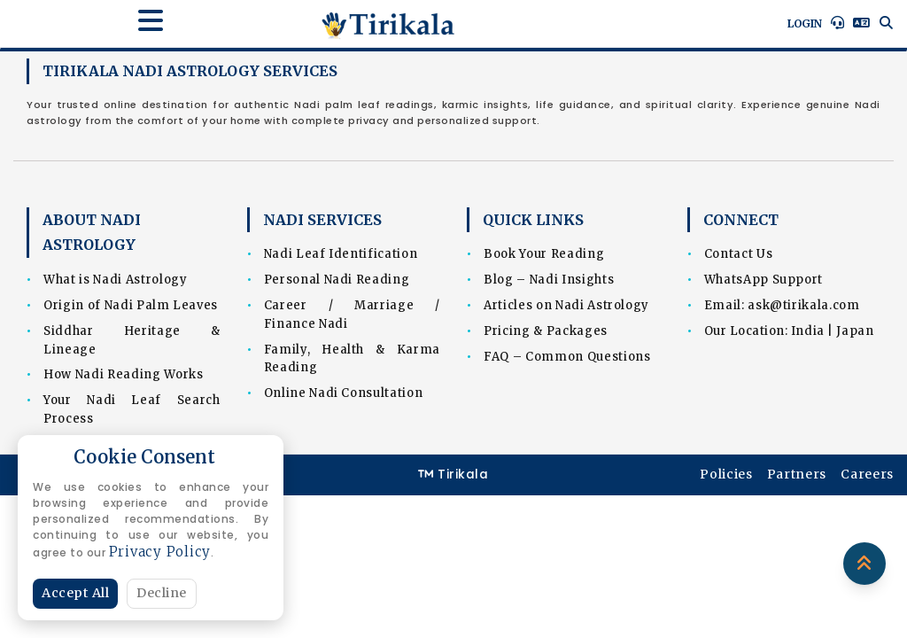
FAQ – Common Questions (567, 356)
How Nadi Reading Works (123, 374)
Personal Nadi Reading (337, 279)
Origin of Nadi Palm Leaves (130, 305)
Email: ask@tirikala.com (782, 305)
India (808, 330)
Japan (854, 330)
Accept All (75, 593)
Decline (161, 593)
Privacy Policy (160, 551)
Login (804, 23)
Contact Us (738, 253)
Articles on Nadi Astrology (566, 305)
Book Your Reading (544, 253)
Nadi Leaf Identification (341, 253)
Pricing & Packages (546, 330)
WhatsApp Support (763, 279)
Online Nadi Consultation (343, 393)
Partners (797, 474)
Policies (726, 474)
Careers (867, 474)
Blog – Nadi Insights (549, 279)
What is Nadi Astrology (115, 279)
